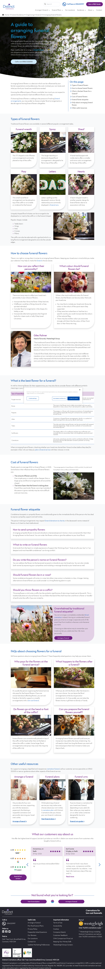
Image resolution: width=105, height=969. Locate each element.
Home (7, 15)
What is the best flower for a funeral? (81, 92)
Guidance (81, 10)
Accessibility (57, 926)
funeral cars (54, 205)
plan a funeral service (42, 450)
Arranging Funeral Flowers (52, 15)
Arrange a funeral (63, 638)
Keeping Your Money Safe (62, 942)
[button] (45, 4)
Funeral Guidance (17, 15)
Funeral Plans (57, 10)
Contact (99, 10)
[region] (53, 396)
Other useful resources (79, 108)
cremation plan (48, 810)
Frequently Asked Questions (37, 932)
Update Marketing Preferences (39, 945)
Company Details (59, 932)
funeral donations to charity (55, 521)
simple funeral (38, 50)
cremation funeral (53, 769)
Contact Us (32, 942)
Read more (70, 877)
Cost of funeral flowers (79, 97)
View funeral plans (47, 819)
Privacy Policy (32, 929)
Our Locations (70, 10)
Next (99, 864)
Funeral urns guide (76, 821)
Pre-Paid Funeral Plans (36, 926)
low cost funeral (33, 700)
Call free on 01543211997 (73, 4)
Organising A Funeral (33, 15)
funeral (39, 261)
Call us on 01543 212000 (24, 62)
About (91, 10)
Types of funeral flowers (80, 85)
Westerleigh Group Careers (63, 945)
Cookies (56, 929)
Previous (27, 864)
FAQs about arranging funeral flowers (82, 104)
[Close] (80, 390)
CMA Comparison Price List (63, 938)
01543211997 (8, 924)
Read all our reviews (18, 877)
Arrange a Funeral (34, 923)
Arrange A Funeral (42, 10)
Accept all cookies (73, 398)
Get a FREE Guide (94, 4)
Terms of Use (57, 923)
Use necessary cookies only (59, 398)
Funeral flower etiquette (80, 100)
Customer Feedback (60, 935)
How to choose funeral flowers (82, 88)
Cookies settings (33, 398)
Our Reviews (32, 935)
